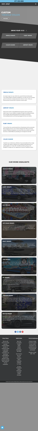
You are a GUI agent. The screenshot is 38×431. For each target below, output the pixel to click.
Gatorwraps (26, 381)
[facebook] (15, 332)
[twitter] (18, 332)
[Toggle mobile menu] (35, 4)
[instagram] (20, 332)
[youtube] (22, 332)
